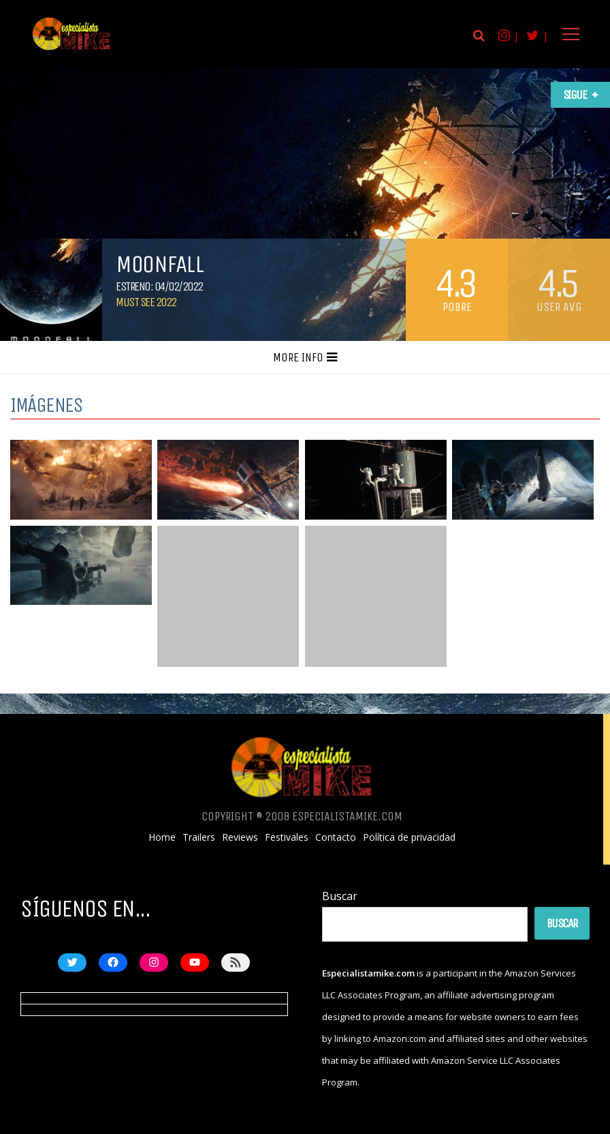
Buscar (339, 896)
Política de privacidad (409, 837)
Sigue (575, 94)
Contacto (335, 837)
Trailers (198, 837)
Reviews (240, 837)
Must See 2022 (146, 302)
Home (162, 837)
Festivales (286, 837)
